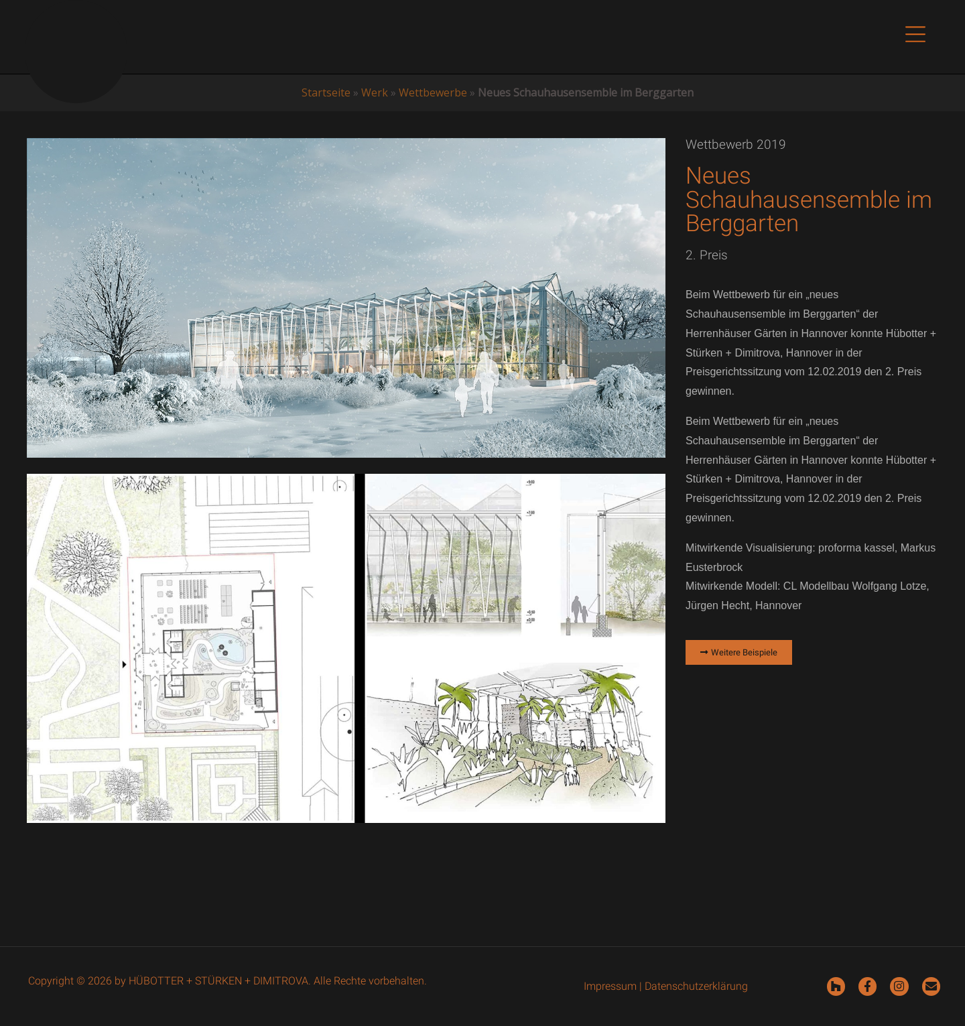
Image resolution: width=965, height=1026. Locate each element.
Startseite (326, 92)
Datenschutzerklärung (696, 986)
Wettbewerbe (433, 92)
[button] (915, 37)
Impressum (610, 986)
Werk (374, 92)
